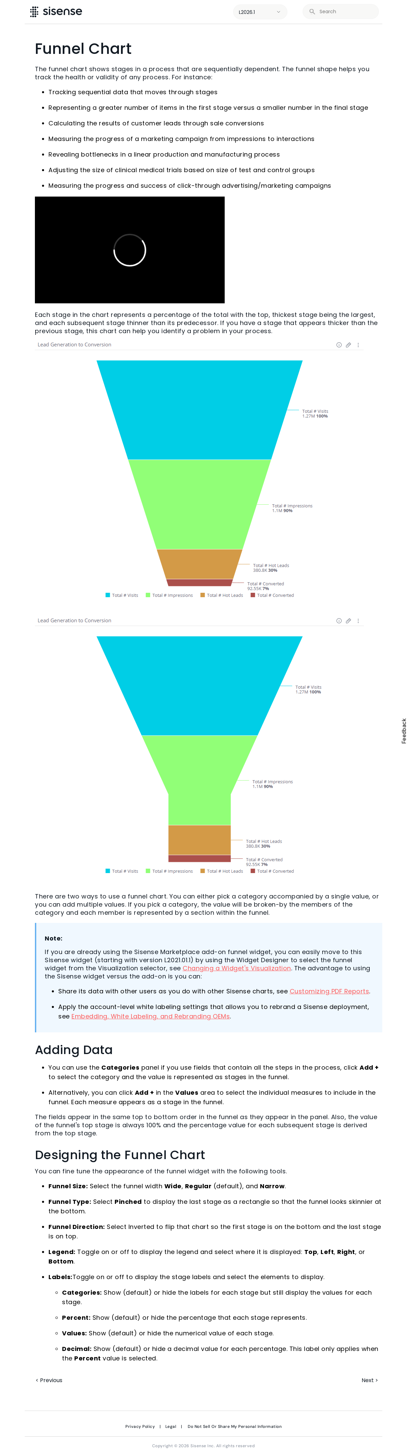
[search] (345, 11)
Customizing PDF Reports (329, 991)
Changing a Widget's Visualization (237, 968)
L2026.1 (247, 12)
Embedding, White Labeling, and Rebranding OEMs (151, 1016)
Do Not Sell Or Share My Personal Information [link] (235, 1426)
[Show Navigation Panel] (392, 12)
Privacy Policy (140, 1426)
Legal (171, 1426)
